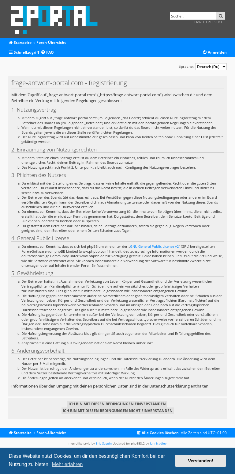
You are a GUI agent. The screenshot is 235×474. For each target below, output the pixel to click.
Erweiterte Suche (209, 22)
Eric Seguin (104, 443)
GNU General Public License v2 (154, 246)
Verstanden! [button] (200, 460)
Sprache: (186, 66)
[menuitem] (47, 52)
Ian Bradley (158, 443)
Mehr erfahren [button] (67, 464)
